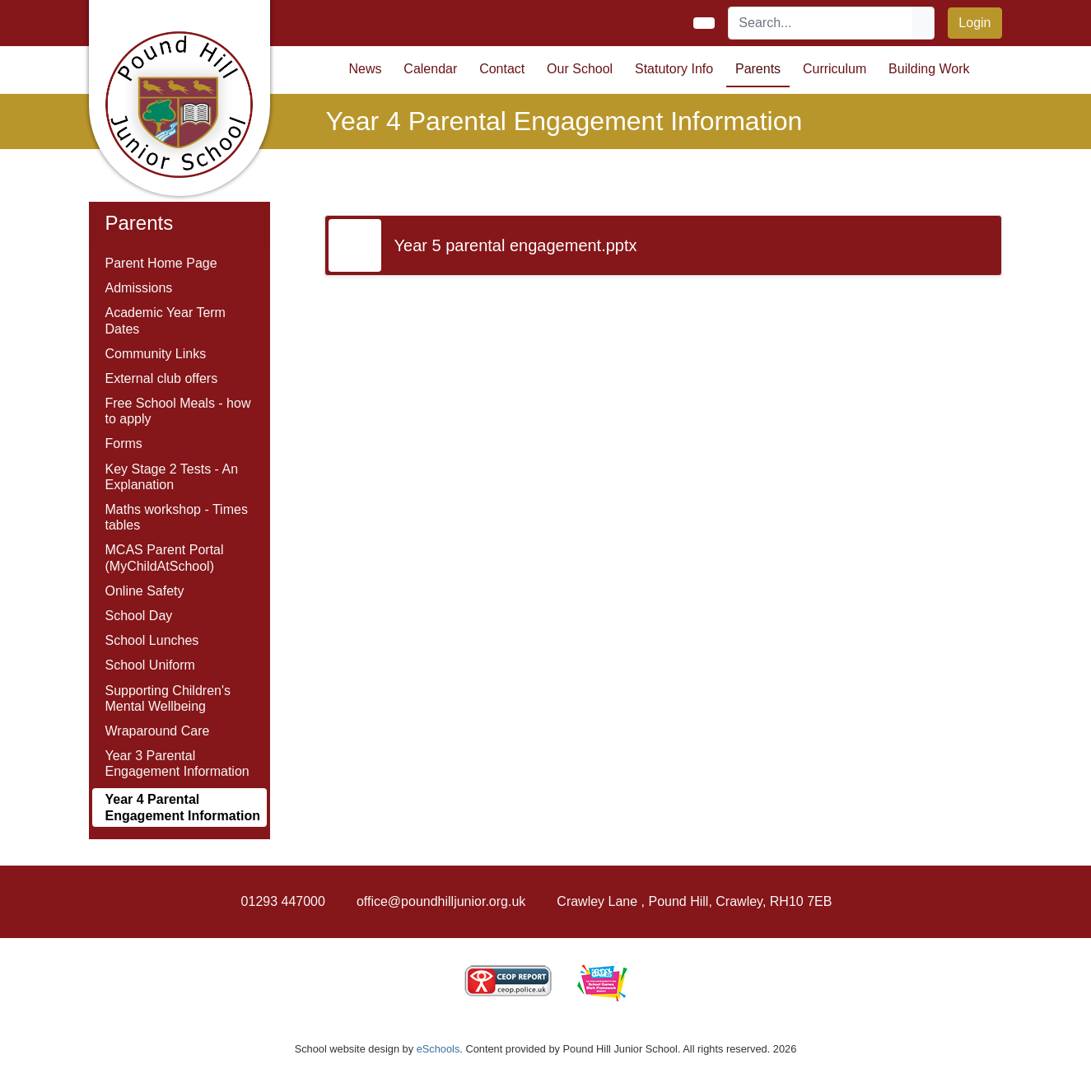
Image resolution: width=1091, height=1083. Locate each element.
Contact (502, 69)
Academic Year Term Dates (165, 320)
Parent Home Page (161, 263)
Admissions (139, 288)
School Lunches (152, 640)
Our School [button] (580, 69)
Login (974, 23)
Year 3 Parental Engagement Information (177, 763)
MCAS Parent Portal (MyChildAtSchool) (164, 557)
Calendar (430, 69)
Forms (123, 443)
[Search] (821, 23)
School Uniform (150, 665)
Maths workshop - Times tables (176, 517)
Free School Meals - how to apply (178, 411)
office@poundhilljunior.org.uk (441, 901)
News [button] (365, 69)
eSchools (438, 1049)
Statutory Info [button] (674, 69)
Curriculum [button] (834, 69)
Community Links (156, 354)
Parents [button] (758, 69)
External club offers (161, 378)
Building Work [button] (928, 69)
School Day (139, 616)
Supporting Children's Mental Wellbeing (168, 698)
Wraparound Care (157, 731)
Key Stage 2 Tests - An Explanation (172, 477)
